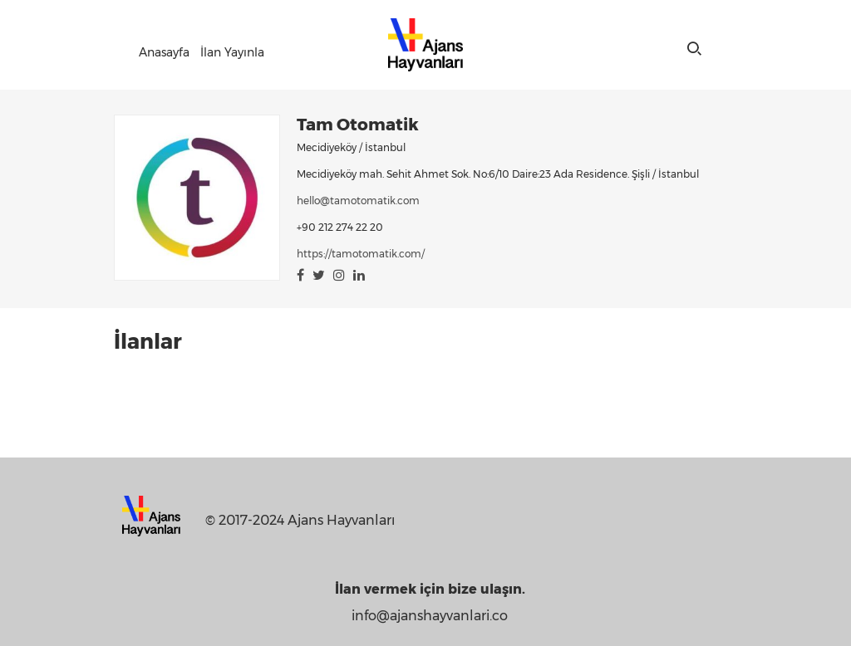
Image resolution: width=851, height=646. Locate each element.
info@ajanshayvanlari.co (430, 616)
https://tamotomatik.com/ (361, 253)
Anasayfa (164, 52)
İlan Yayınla (232, 52)
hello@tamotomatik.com (358, 200)
